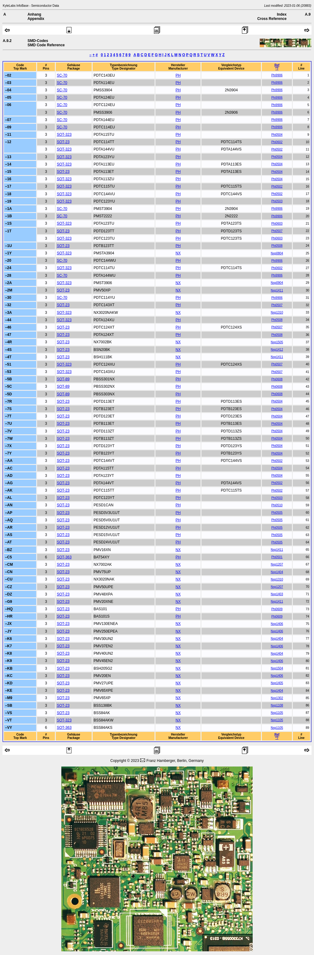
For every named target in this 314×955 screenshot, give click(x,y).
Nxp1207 (277, 564)
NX (178, 253)
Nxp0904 (277, 282)
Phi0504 (277, 134)
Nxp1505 (277, 342)
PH (178, 75)
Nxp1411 (277, 290)
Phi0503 (277, 201)
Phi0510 (277, 505)
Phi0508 (277, 245)
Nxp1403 (277, 594)
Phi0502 (277, 149)
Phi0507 (277, 231)
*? (276, 68)
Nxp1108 (277, 705)
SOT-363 (64, 557)
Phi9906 (277, 75)
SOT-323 (64, 134)
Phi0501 (277, 557)
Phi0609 (277, 609)
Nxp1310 (277, 312)
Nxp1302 (277, 698)
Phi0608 (277, 379)
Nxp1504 (277, 668)
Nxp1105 (277, 712)
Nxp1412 (277, 349)
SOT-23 (63, 142)
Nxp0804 (277, 253)
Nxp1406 (277, 624)
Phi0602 (277, 142)
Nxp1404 (277, 572)
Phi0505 (277, 512)
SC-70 (62, 75)
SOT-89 (63, 379)
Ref (276, 65)
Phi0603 (277, 223)
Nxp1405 (277, 683)
